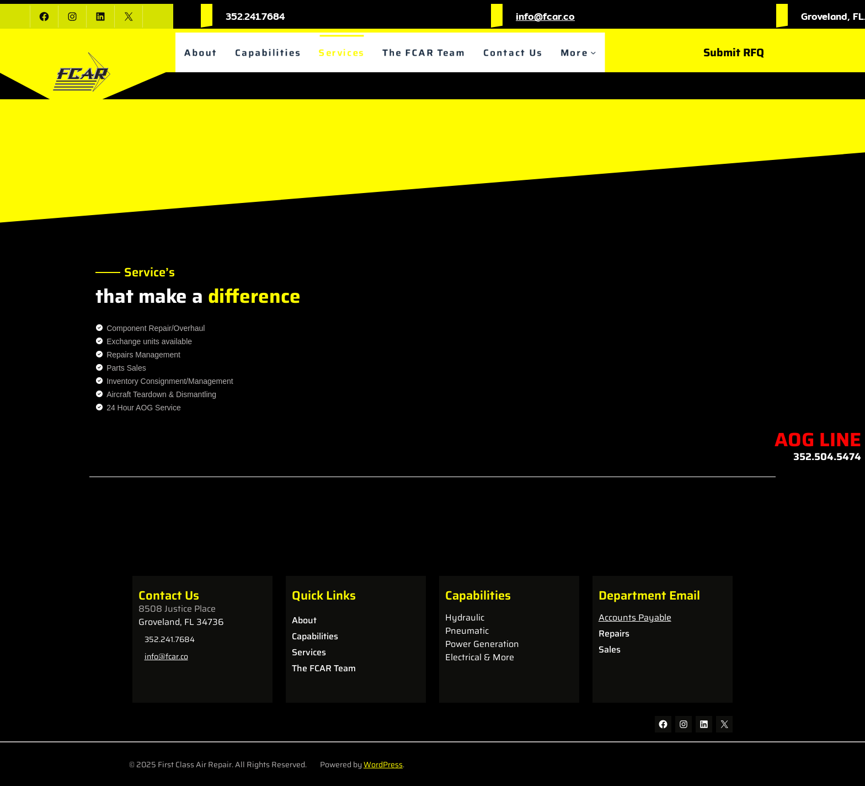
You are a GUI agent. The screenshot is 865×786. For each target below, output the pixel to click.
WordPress (383, 764)
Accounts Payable (635, 617)
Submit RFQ (733, 52)
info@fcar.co (545, 16)
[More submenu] (599, 53)
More (579, 52)
